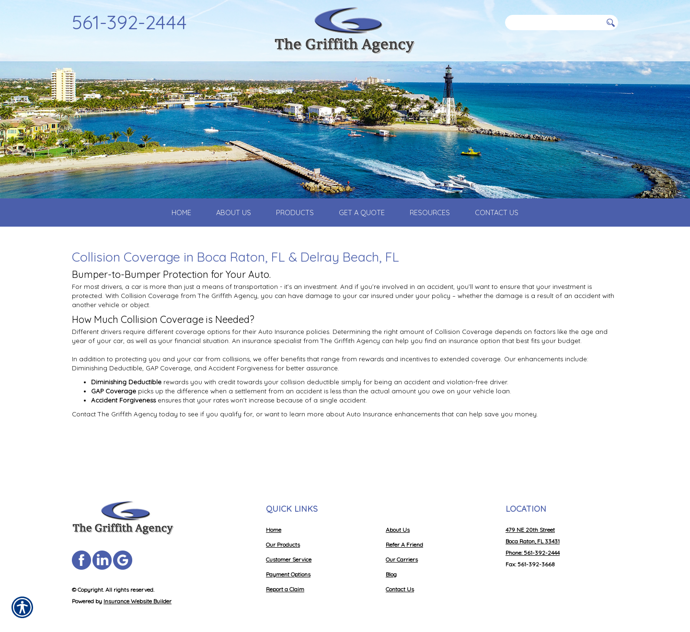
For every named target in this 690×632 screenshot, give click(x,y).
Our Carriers (402, 548)
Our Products (283, 533)
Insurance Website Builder (138, 590)
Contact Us (400, 578)
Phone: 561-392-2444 (533, 541)
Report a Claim (285, 578)
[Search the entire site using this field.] (553, 22)
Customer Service (288, 548)
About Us (398, 518)
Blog (391, 563)
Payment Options (288, 563)
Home (273, 518)
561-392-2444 (129, 22)
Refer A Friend (404, 533)
